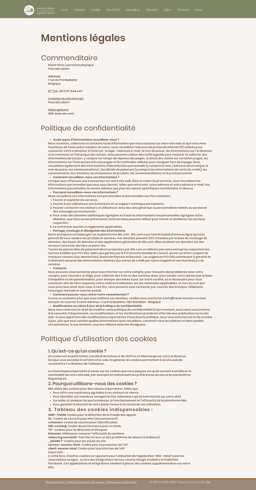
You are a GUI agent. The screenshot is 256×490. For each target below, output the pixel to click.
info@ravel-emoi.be (179, 298)
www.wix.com (64, 113)
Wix (208, 482)
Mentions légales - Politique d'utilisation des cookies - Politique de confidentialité (91, 482)
